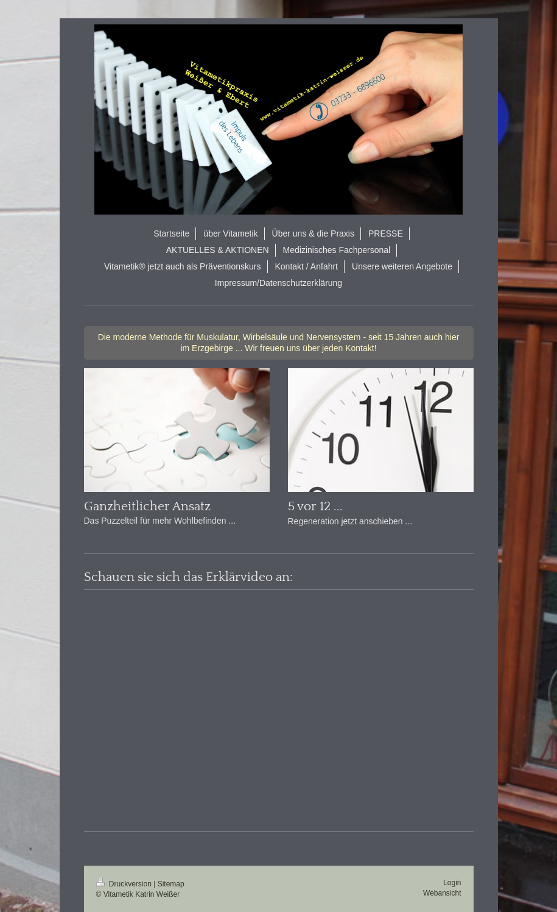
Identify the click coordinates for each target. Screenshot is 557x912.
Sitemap (171, 884)
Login (452, 882)
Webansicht (442, 893)
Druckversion (125, 884)
